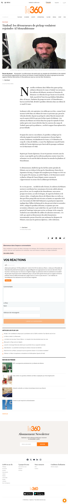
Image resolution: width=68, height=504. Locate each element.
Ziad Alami (7, 80)
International (40, 17)
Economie (26, 17)
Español (57, 2)
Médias (54, 17)
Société (33, 17)
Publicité (20, 468)
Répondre (8, 280)
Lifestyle (4, 481)
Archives (20, 470)
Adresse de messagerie (11, 312)
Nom (5, 306)
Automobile (4, 477)
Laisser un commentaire (34, 321)
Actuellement (5, 17)
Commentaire (8, 287)
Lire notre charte (8, 253)
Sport (59, 17)
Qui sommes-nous (22, 466)
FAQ (35, 466)
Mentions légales (54, 466)
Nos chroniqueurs (6, 483)
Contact (36, 468)
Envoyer (42, 444)
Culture (48, 17)
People (65, 17)
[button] (64, 500)
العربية (64, 2)
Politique (20, 17)
